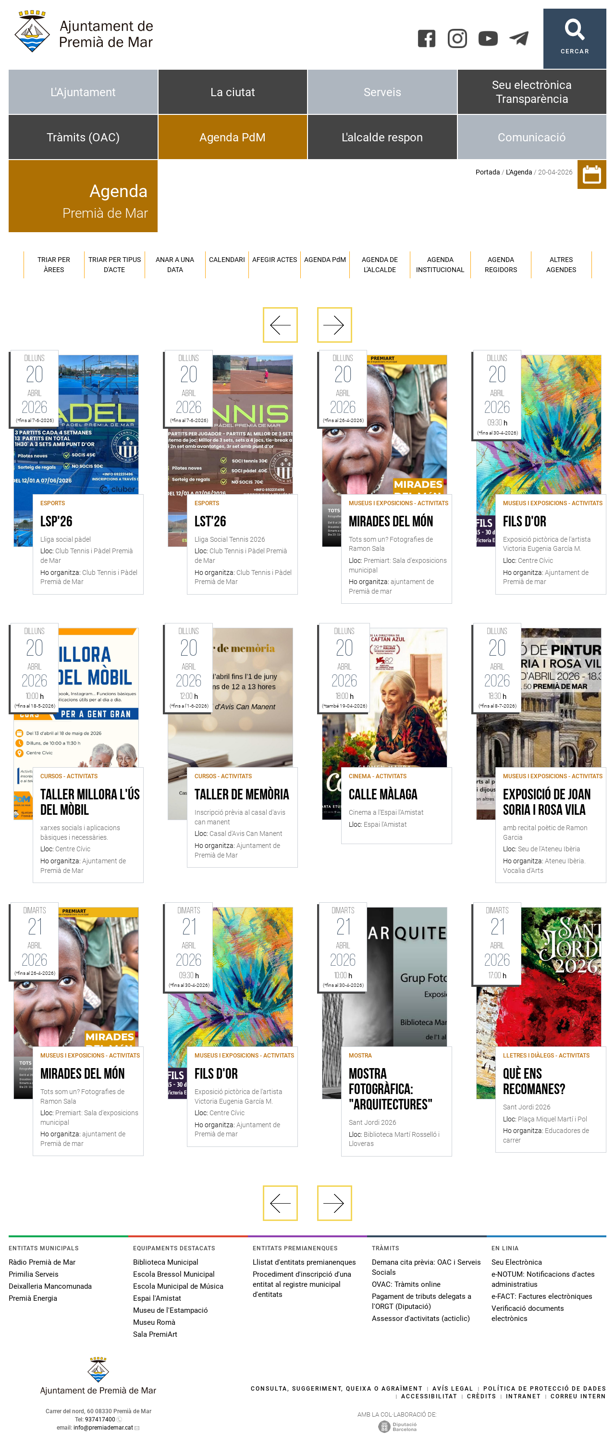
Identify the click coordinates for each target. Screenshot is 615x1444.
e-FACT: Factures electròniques (542, 1296)
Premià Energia (33, 1298)
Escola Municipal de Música (178, 1286)
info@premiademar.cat (103, 1427)
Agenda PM (325, 259)
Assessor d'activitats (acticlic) (421, 1318)
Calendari (227, 259)
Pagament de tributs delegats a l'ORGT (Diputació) (421, 1301)
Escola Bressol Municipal (174, 1274)
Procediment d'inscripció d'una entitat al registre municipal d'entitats (302, 1284)
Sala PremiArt (155, 1334)
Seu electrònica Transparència (532, 92)
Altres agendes (561, 265)
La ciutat (232, 92)
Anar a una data (175, 265)
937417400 (100, 1419)
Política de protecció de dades (544, 1388)
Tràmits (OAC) (83, 137)
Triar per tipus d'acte (114, 265)
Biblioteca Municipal (165, 1262)
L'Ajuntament (83, 92)
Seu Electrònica (517, 1262)
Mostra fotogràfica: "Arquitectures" (390, 1090)
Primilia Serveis (34, 1274)
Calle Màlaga (383, 795)
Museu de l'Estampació (170, 1310)
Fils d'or (524, 522)
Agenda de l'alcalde (380, 265)
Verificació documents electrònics (528, 1313)
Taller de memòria (242, 795)
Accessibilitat (429, 1396)
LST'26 (210, 522)
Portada (488, 172)
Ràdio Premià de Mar (42, 1262)
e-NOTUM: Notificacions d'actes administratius (543, 1279)
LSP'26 (56, 522)
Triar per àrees (53, 265)
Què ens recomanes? (534, 1082)
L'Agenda (519, 172)
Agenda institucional (440, 265)
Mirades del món (391, 522)
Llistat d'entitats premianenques (304, 1262)
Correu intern (578, 1396)
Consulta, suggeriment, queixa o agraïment (337, 1388)
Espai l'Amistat (157, 1298)
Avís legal (453, 1388)
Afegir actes (274, 259)
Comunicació (532, 137)
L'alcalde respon (382, 137)
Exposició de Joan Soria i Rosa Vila (547, 803)
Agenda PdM (232, 137)
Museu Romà (154, 1322)
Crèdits (481, 1396)
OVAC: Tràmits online (406, 1284)
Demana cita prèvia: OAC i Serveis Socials (426, 1267)
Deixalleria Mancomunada (50, 1286)
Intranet (523, 1396)
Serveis (382, 92)
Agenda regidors (501, 265)
